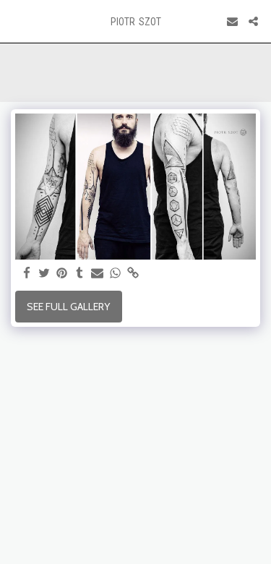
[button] (16, 21)
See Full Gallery (68, 306)
